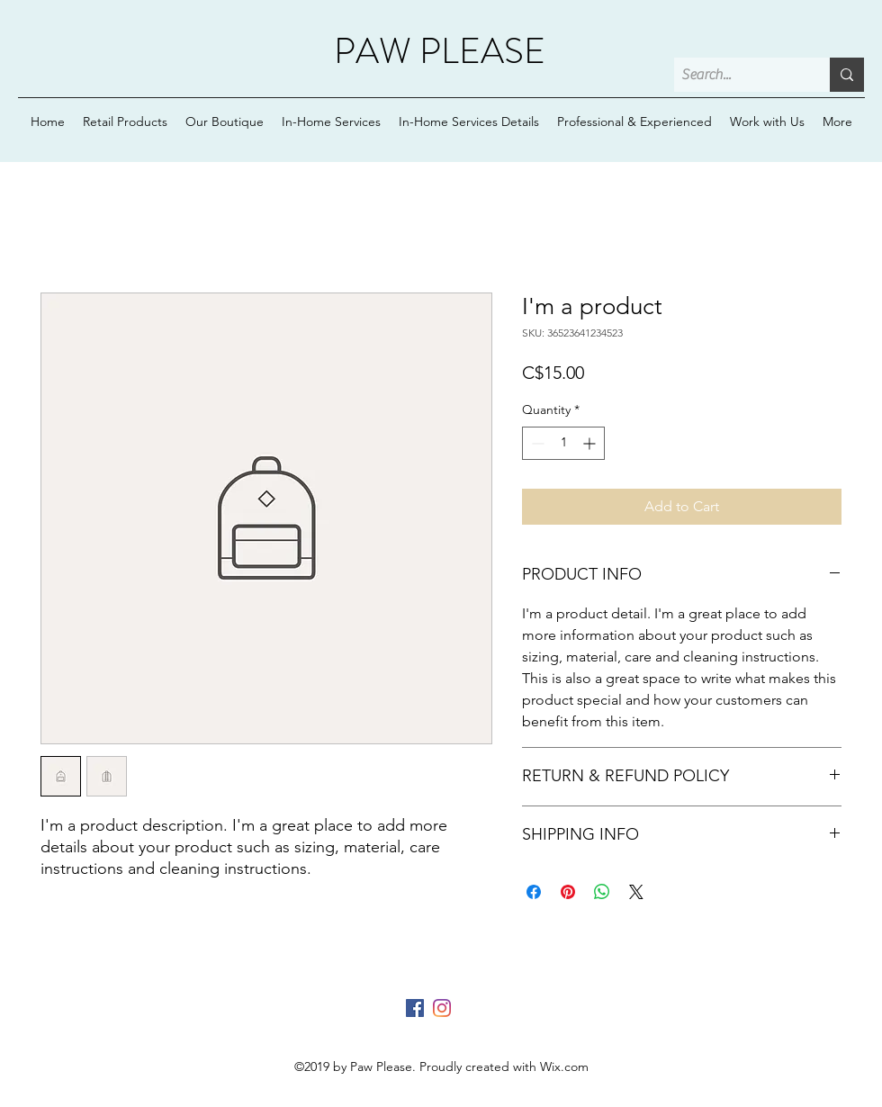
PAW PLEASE (439, 50)
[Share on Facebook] (533, 892)
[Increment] (591, 443)
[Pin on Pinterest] (568, 892)
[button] (469, 121)
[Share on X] (636, 892)
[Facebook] (415, 1008)
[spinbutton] (563, 443)
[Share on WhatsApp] (602, 892)
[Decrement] (536, 443)
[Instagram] (442, 1008)
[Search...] (736, 75)
